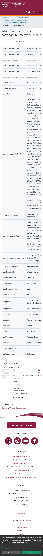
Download (39, 373)
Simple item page (22, 42)
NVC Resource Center (21, 470)
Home (4, 17)
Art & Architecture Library (21, 456)
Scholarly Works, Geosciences (16, 22)
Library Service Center (21, 474)
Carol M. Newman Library (21, 460)
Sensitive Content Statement (21, 520)
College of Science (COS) (19, 17)
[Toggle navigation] (40, 12)
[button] (28, 11)
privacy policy (29, 545)
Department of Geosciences (16, 20)
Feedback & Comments (21, 517)
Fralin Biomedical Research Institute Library (21, 467)
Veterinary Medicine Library (21, 463)
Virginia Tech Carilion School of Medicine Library (21, 477)
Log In (33, 12)
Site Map (21, 534)
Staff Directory (21, 531)
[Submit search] (26, 11)
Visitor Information (21, 527)
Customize (5, 548)
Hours (21, 524)
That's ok (31, 552)
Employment (21, 513)
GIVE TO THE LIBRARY (21, 425)
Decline (11, 552)
